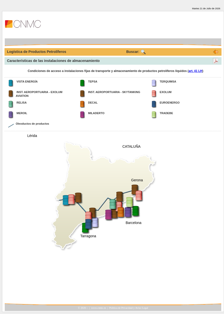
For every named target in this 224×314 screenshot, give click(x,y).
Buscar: (132, 52)
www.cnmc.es (98, 307)
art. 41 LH (195, 71)
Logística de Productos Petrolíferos (36, 52)
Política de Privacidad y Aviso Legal (128, 307)
